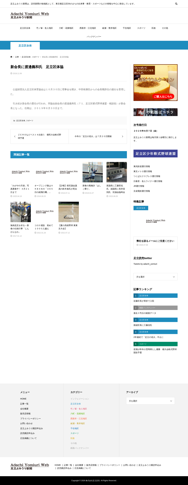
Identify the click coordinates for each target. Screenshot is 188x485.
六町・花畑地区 (66, 28)
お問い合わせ (26, 423)
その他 (165, 28)
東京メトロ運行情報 (143, 171)
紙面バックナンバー (79, 448)
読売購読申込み (27, 433)
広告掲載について (28, 438)
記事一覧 (24, 404)
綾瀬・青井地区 (109, 28)
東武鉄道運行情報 (142, 166)
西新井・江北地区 (88, 28)
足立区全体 (25, 28)
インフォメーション (79, 399)
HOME (23, 399)
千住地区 (127, 28)
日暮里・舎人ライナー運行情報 (148, 181)
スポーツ (141, 28)
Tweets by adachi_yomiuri (145, 264)
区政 (154, 28)
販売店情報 (25, 413)
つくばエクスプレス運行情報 (147, 176)
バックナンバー (94, 36)
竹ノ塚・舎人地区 (44, 28)
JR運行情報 (139, 186)
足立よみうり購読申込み (31, 428)
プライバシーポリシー (30, 418)
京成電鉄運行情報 (142, 191)
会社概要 (24, 409)
